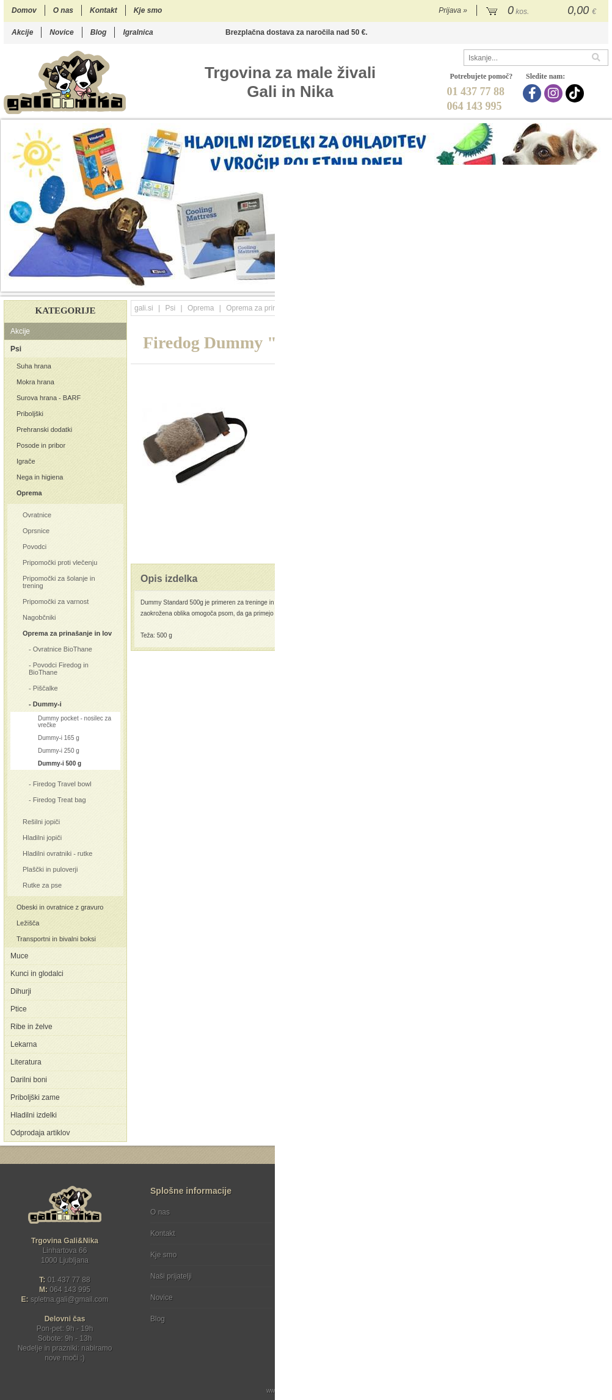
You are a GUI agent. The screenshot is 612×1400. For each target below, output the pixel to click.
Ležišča (27, 923)
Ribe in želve (31, 1026)
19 (565, 282)
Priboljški (29, 413)
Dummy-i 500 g (59, 763)
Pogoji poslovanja (325, 1212)
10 (455, 282)
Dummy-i (47, 704)
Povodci (34, 546)
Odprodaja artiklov (40, 1133)
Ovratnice (37, 515)
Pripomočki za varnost (56, 601)
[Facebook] (533, 93)
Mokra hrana (35, 382)
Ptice (18, 1009)
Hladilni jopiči (42, 837)
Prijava (453, 10)
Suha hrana (33, 366)
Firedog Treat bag (59, 799)
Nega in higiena (39, 477)
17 (540, 282)
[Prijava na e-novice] (596, 1222)
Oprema (29, 493)
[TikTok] (576, 93)
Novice (61, 32)
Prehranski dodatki (44, 429)
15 (516, 282)
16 (528, 282)
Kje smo (148, 10)
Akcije (22, 32)
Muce (19, 956)
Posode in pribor (40, 445)
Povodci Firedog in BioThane (59, 668)
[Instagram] (555, 93)
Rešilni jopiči (41, 821)
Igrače (25, 461)
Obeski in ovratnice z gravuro (59, 907)
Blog (98, 32)
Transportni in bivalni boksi (56, 938)
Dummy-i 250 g (58, 750)
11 (467, 282)
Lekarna (23, 1044)
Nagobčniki (39, 617)
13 (491, 282)
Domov (24, 10)
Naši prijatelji (171, 1276)
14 (504, 282)
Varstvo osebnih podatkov (339, 1233)
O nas (63, 10)
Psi (15, 349)
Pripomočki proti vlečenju (60, 562)
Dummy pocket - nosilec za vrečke (74, 721)
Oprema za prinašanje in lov (67, 633)
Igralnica (138, 32)
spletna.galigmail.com (70, 1299)
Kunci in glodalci (37, 973)
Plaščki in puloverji (50, 869)
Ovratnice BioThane (62, 649)
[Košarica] (542, 11)
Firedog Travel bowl (62, 784)
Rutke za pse (42, 885)
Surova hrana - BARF (48, 397)
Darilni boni (28, 1079)
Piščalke (45, 688)
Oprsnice (36, 530)
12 (479, 282)
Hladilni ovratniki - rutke (57, 853)
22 (601, 282)
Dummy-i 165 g (58, 737)
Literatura (26, 1062)
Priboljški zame (35, 1097)
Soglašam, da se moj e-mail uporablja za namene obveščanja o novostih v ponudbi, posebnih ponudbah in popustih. (526, 1262)
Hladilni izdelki (33, 1115)
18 (552, 282)
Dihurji (20, 991)
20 (577, 282)
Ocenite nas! (332, 1314)
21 (589, 282)
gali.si (143, 308)
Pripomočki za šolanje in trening (59, 582)
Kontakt (103, 10)
